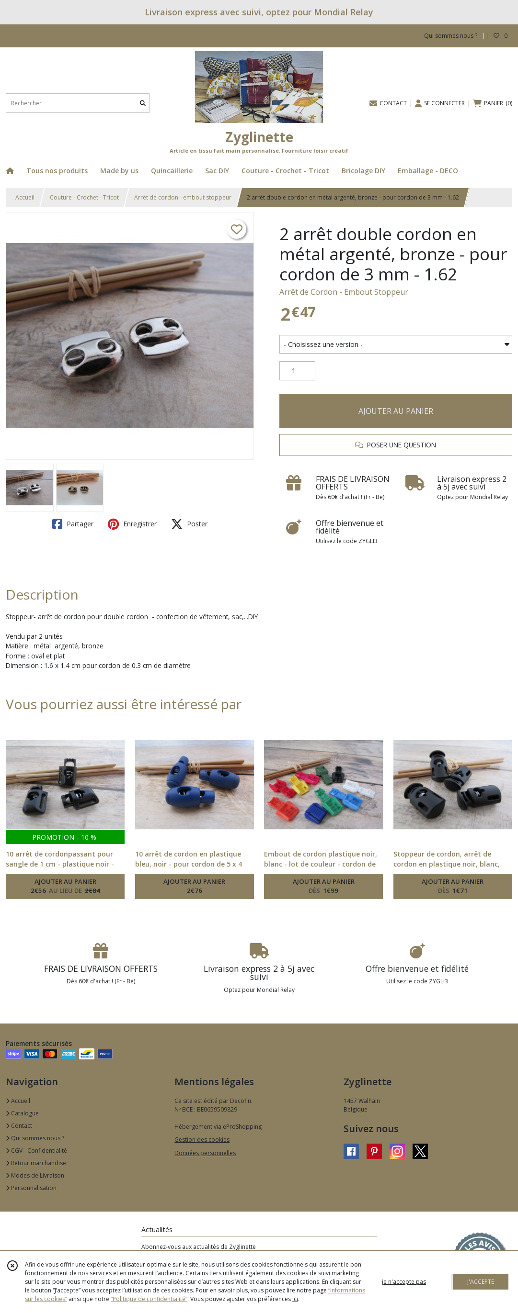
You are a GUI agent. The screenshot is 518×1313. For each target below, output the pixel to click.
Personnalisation (31, 1188)
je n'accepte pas (404, 1282)
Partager (72, 524)
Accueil (25, 197)
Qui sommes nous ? (35, 1138)
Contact (19, 1126)
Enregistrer (132, 524)
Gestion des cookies (202, 1139)
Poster (189, 524)
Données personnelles (205, 1153)
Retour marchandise (36, 1163)
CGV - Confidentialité (36, 1150)
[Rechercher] (143, 103)
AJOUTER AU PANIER (395, 411)
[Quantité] (297, 370)
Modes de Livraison (35, 1175)
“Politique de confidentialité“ (149, 1299)
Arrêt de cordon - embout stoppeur (182, 197)
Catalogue (22, 1113)
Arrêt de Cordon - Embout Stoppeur (343, 292)
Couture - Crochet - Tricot (84, 197)
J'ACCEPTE (480, 1282)
